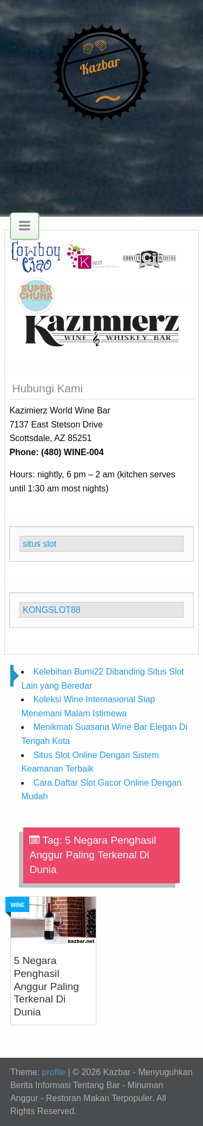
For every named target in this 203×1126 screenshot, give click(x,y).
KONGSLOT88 (52, 609)
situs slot (39, 543)
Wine (17, 905)
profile (54, 1072)
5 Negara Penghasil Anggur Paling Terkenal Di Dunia (46, 986)
